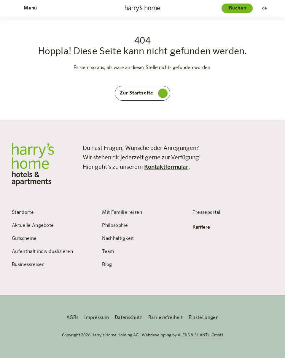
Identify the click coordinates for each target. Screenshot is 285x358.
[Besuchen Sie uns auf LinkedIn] (269, 146)
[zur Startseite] (142, 8)
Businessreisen (28, 264)
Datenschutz (128, 317)
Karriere (205, 227)
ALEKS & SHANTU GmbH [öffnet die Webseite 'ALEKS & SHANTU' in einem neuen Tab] (200, 335)
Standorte (23, 212)
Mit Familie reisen (122, 212)
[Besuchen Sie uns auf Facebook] (217, 146)
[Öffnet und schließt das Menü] (29, 8)
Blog (107, 264)
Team (108, 251)
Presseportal (206, 212)
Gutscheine (24, 238)
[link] (217, 146)
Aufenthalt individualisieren (42, 251)
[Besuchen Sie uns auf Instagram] (243, 146)
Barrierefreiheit (165, 317)
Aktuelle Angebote (33, 225)
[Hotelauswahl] (237, 8)
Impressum (96, 317)
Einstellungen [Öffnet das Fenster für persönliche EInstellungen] (204, 317)
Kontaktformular (166, 167)
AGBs (72, 317)
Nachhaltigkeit (118, 238)
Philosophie (115, 225)
